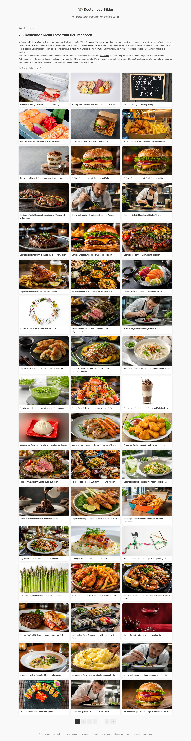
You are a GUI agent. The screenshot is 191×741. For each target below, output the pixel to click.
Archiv (67, 734)
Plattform (33, 42)
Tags (26, 28)
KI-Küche (75, 734)
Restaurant (92, 45)
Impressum (147, 734)
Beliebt (59, 734)
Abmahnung (118, 734)
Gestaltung (140, 59)
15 (113, 721)
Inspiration (76, 49)
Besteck (31, 45)
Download (104, 55)
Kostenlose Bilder (95, 9)
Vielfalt (98, 49)
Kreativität (59, 59)
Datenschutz (136, 734)
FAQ (127, 734)
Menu (105, 42)
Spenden (96, 734)
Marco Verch (50, 734)
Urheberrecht (107, 734)
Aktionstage (86, 734)
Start (21, 28)
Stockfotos (86, 42)
